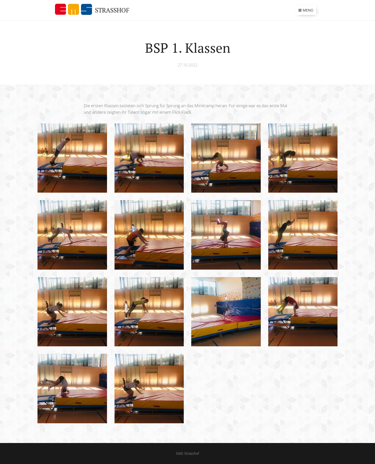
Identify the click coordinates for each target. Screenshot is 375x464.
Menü (305, 10)
